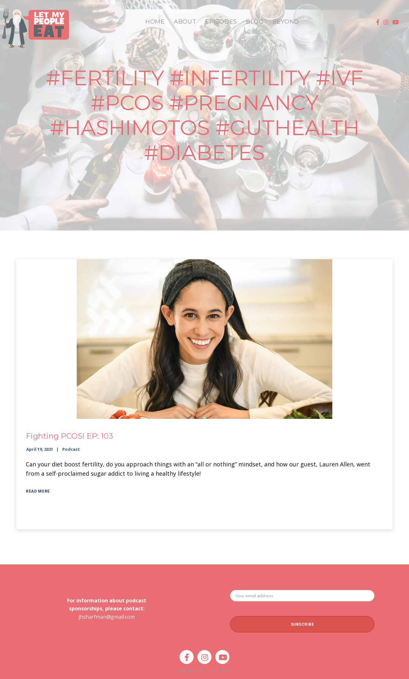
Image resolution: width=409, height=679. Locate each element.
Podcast (71, 449)
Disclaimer (223, 671)
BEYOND (286, 21)
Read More (38, 491)
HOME (155, 21)
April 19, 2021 (39, 449)
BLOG (255, 21)
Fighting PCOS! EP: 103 (69, 436)
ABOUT (185, 21)
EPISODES (221, 21)
